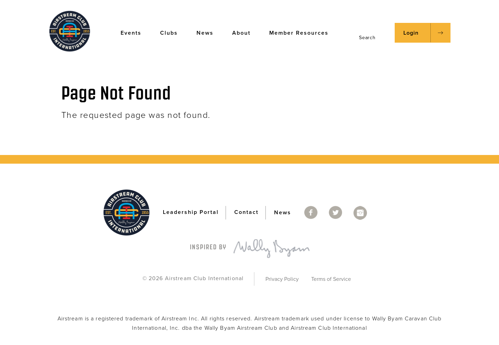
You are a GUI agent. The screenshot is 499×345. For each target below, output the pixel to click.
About (244, 32)
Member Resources (302, 32)
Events (134, 32)
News (208, 32)
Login (411, 32)
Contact (246, 212)
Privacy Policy (282, 279)
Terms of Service (331, 279)
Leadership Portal (191, 212)
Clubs (172, 32)
